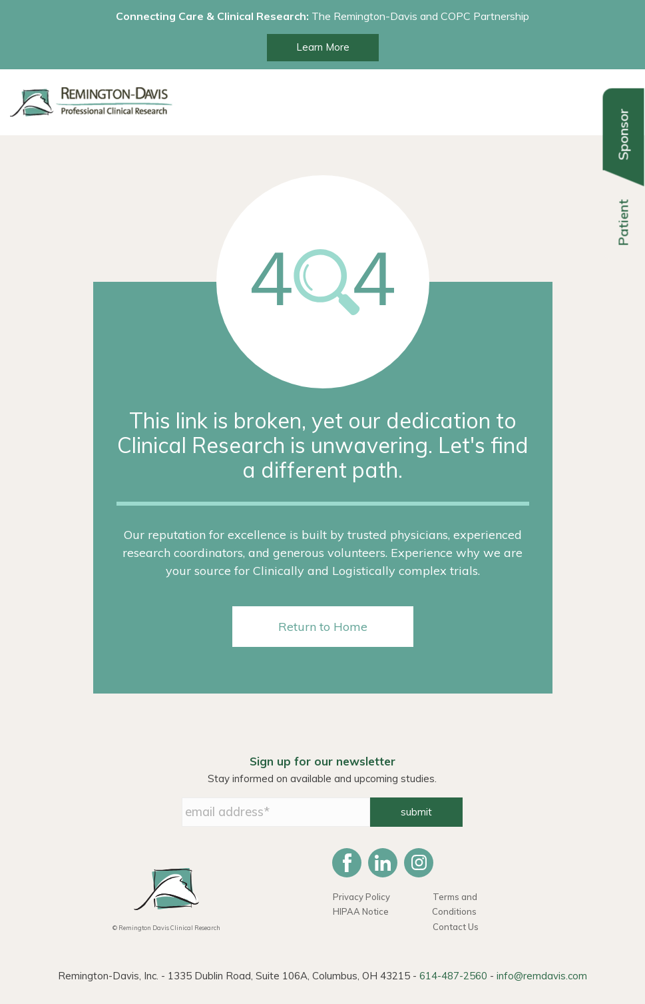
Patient (623, 223)
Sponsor (623, 135)
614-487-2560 (453, 975)
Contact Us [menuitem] (456, 926)
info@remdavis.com (542, 975)
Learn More (322, 47)
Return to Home (322, 626)
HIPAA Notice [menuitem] (361, 911)
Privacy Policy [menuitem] (361, 896)
